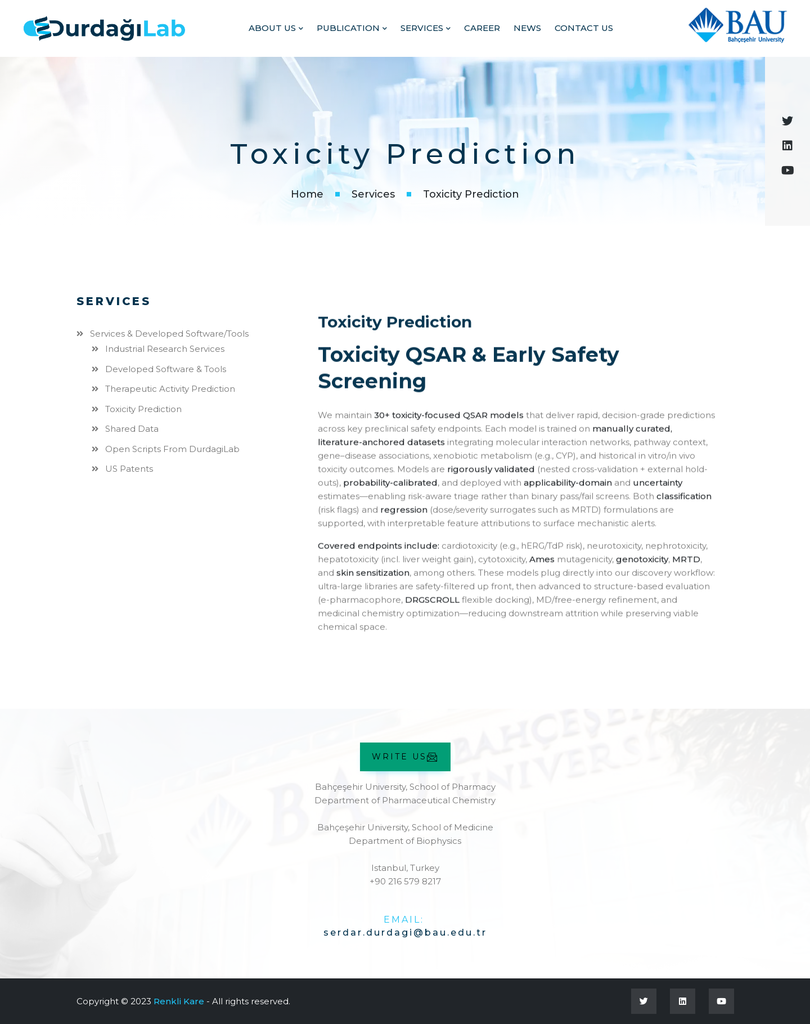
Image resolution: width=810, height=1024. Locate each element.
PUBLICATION (348, 28)
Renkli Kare (179, 1000)
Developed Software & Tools (165, 368)
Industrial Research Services (164, 348)
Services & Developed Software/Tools (169, 333)
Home (307, 194)
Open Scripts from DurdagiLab (172, 448)
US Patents (129, 468)
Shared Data (132, 428)
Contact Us (584, 28)
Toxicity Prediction (143, 408)
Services (421, 28)
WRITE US (405, 757)
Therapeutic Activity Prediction (170, 388)
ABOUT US (272, 28)
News (527, 28)
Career (482, 28)
